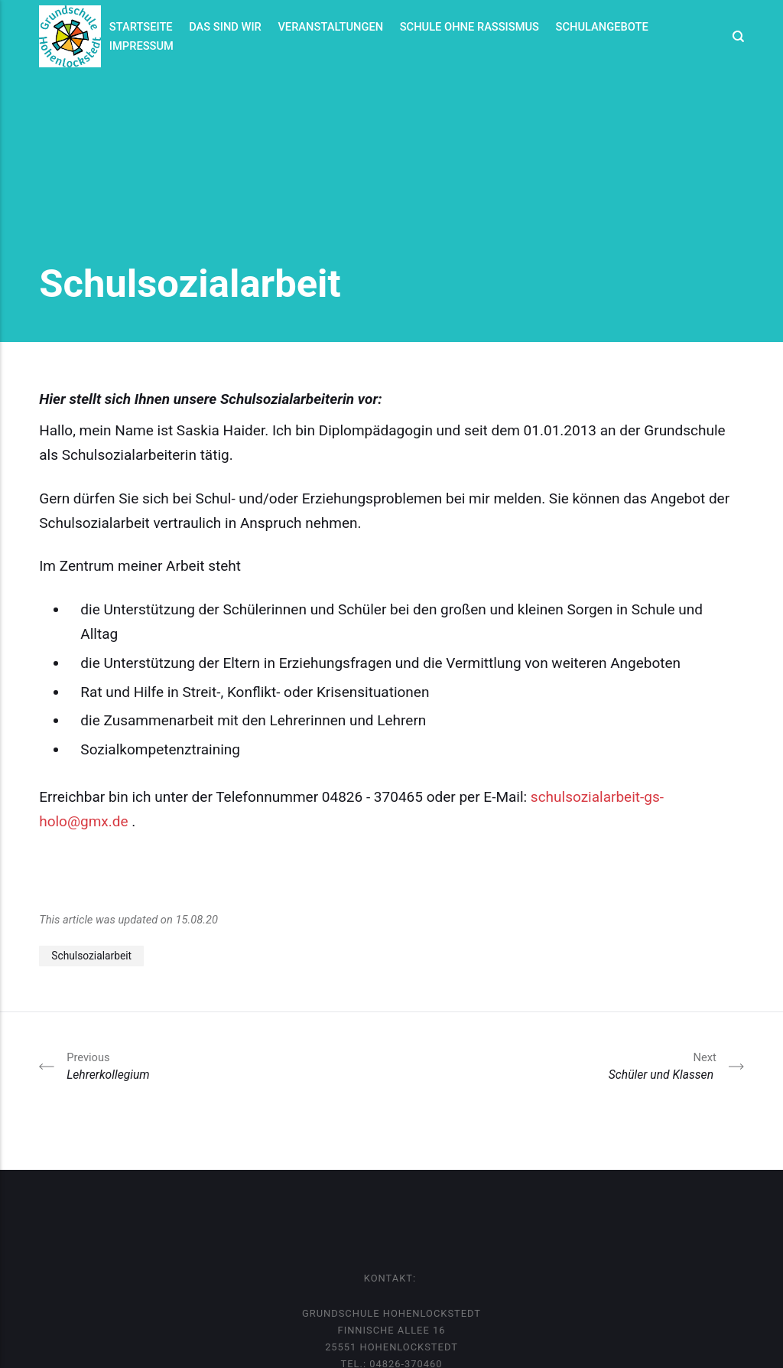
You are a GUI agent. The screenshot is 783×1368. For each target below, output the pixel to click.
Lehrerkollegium (109, 1065)
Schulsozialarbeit (91, 955)
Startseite (141, 27)
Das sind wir (225, 27)
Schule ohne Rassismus (469, 27)
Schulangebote (602, 27)
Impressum (141, 46)
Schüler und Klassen (662, 1065)
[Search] (734, 36)
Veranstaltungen (330, 27)
